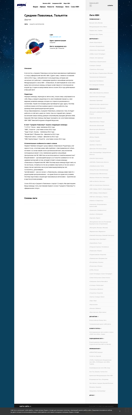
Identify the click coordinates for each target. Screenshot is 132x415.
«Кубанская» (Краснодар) (97, 50)
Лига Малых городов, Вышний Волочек (101, 383)
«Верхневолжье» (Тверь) (96, 122)
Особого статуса (94, 328)
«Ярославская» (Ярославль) (97, 312)
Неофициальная (94, 348)
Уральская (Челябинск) (96, 81)
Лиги (67, 7)
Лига (26, 24)
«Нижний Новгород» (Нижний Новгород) (101, 235)
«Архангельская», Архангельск (98, 104)
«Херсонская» (93, 304)
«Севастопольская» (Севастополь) (99, 277)
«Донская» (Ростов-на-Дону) (97, 148)
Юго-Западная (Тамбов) (96, 85)
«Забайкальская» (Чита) (96, 166)
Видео (35, 7)
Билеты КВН (47, 3)
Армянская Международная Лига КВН (101, 375)
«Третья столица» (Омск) (96, 297)
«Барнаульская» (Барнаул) (97, 108)
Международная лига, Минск (98, 27)
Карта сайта (24, 406)
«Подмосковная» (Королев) (97, 254)
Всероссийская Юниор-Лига (97, 320)
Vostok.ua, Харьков (95, 356)
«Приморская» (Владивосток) (98, 258)
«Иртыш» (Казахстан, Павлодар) (99, 177)
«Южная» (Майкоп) (95, 308)
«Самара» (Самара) (95, 65)
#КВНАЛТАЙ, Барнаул (96, 352)
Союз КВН (75, 7)
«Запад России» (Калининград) (98, 170)
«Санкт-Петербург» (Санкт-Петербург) (100, 274)
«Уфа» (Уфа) (93, 301)
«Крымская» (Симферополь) (97, 210)
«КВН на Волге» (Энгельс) (97, 181)
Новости (50, 7)
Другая (91, 395)
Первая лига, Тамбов (95, 30)
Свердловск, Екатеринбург (97, 391)
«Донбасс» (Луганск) (95, 145)
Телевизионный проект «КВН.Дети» (100, 324)
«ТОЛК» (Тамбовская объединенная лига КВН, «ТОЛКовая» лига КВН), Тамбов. (100, 362)
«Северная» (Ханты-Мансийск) (98, 281)
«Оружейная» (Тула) (95, 243)
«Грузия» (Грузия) (94, 141)
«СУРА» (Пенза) (94, 270)
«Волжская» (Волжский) (96, 125)
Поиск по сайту (94, 3)
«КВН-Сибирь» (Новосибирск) (98, 193)
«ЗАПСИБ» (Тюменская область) (99, 162)
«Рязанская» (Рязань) (95, 266)
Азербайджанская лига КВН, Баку (99, 368)
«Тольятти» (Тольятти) (96, 293)
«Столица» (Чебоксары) (96, 285)
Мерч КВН (67, 3)
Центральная (93, 39)
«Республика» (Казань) (96, 262)
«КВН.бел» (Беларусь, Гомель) (98, 197)
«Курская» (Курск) (94, 218)
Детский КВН (93, 316)
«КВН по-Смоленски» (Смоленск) (99, 185)
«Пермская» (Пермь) (95, 251)
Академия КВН (57, 3)
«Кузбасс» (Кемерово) (96, 214)
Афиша (43, 7)
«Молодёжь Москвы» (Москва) (98, 228)
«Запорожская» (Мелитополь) (98, 174)
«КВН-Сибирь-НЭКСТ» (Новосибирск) (100, 189)
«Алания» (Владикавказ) (96, 46)
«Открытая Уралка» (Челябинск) (99, 247)
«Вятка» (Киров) (94, 137)
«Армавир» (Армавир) (96, 100)
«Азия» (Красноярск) (95, 42)
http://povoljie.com (55, 37)
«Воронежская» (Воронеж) (97, 133)
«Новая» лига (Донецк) (96, 58)
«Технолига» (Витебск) (96, 289)
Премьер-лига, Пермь (96, 34)
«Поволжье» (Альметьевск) (97, 62)
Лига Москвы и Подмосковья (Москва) (101, 73)
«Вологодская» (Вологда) (97, 129)
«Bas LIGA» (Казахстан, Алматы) (99, 93)
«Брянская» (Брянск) (95, 118)
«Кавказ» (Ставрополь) (96, 200)
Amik (22, 5)
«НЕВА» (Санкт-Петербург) (97, 54)
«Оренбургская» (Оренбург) (97, 239)
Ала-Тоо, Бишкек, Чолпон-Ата (98, 372)
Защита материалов (37, 24)
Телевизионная (94, 19)
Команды (60, 7)
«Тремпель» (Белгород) (96, 69)
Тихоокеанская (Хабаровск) (97, 77)
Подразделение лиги (96, 338)
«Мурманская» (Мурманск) (97, 231)
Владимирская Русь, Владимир (98, 379)
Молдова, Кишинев (95, 387)
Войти (111, 5)
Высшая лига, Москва (96, 23)
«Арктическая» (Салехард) (97, 96)
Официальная (93, 89)
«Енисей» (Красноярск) (96, 158)
